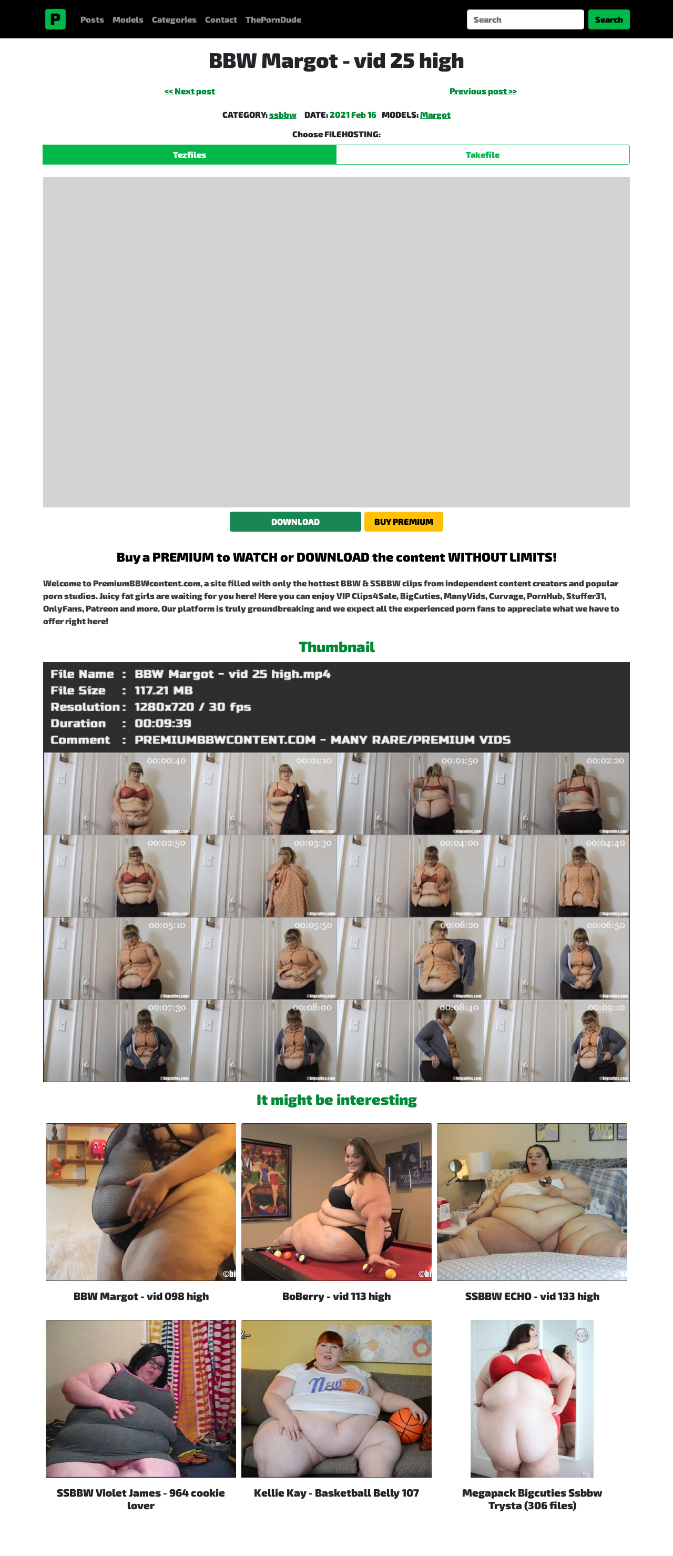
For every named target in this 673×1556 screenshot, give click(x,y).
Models (128, 19)
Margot (435, 114)
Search (609, 19)
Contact (221, 19)
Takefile (482, 154)
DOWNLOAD (295, 521)
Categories (174, 19)
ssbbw (283, 114)
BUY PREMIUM (403, 521)
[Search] (525, 19)
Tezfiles (189, 154)
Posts (92, 19)
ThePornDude (273, 19)
